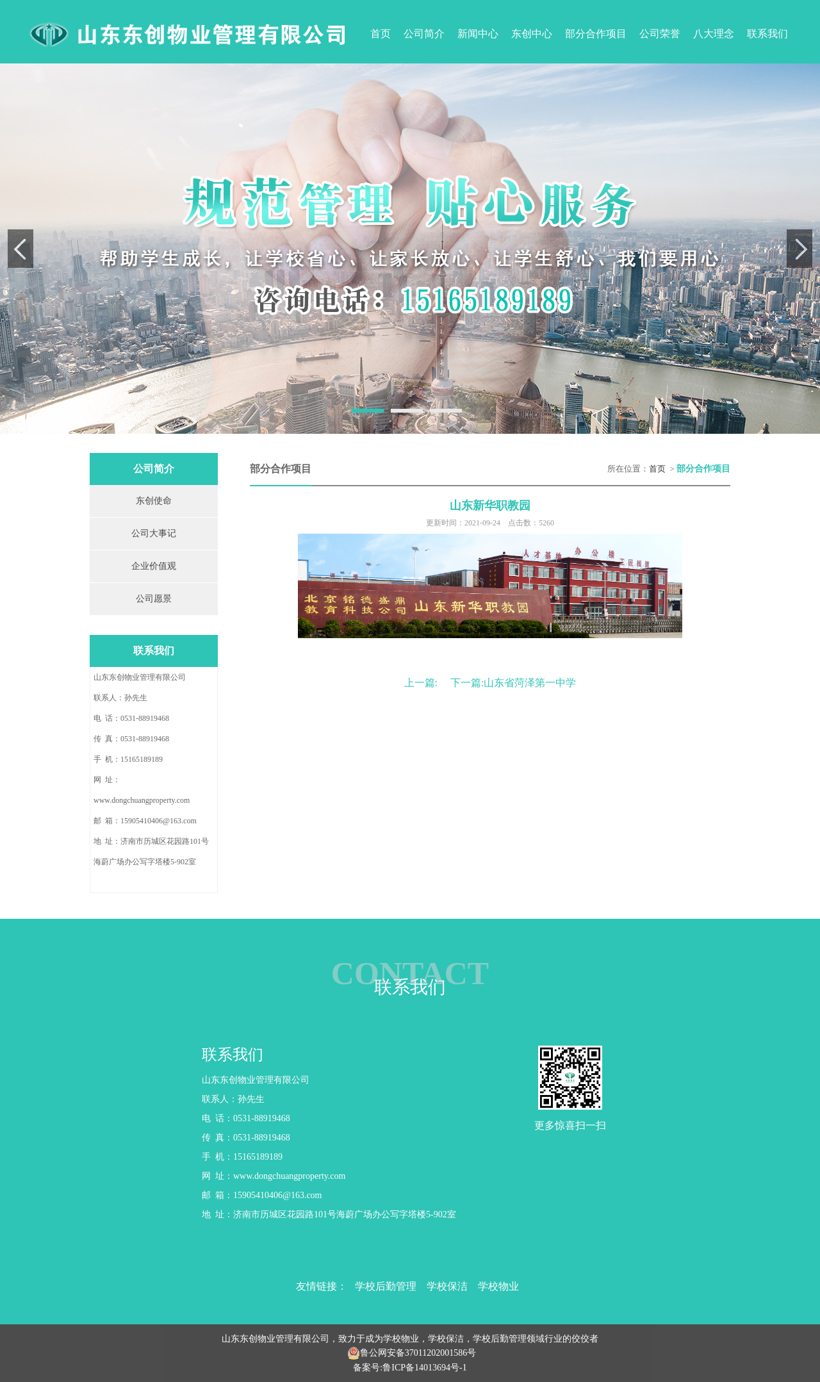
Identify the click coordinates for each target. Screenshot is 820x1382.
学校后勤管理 (385, 1286)
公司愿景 (154, 599)
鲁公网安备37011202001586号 (418, 1353)
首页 (380, 33)
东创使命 (154, 501)
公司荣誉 (659, 33)
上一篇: (421, 682)
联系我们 (767, 33)
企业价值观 (153, 566)
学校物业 (498, 1286)
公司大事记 (153, 533)
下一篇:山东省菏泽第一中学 (513, 682)
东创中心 (531, 33)
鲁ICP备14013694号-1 (424, 1367)
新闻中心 (477, 33)
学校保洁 (447, 1286)
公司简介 (424, 33)
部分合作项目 (596, 33)
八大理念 (713, 33)
